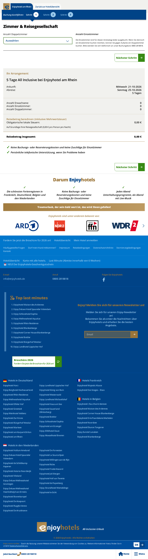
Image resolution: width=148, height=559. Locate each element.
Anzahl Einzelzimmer (87, 34)
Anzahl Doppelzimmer (15, 34)
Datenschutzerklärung (19, 546)
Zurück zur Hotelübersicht (47, 6)
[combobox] (37, 40)
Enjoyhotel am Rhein (21, 6)
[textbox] (37, 40)
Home (123, 554)
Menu (139, 554)
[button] (143, 226)
